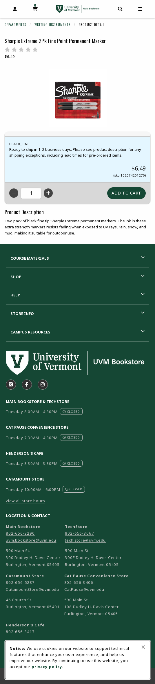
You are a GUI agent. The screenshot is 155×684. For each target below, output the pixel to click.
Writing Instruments (52, 24)
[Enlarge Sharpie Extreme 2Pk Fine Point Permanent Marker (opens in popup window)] (78, 98)
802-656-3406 (78, 582)
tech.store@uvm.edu (85, 540)
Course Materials (29, 258)
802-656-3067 (79, 533)
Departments (15, 24)
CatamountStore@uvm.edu (32, 589)
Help (15, 295)
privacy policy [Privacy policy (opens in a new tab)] (47, 666)
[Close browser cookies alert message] (143, 647)
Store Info (22, 313)
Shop (15, 276)
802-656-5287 (20, 582)
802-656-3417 (20, 631)
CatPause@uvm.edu (84, 589)
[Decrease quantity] (13, 193)
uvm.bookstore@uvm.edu (31, 540)
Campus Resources (30, 332)
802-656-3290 (20, 533)
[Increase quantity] (48, 193)
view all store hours (25, 500)
